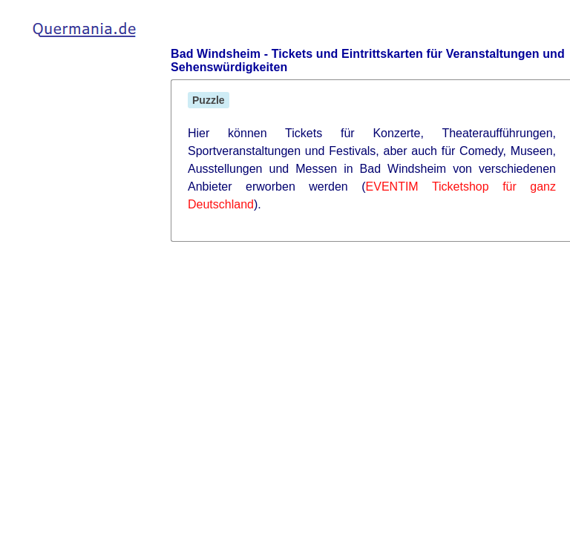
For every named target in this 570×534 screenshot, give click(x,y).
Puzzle (208, 100)
